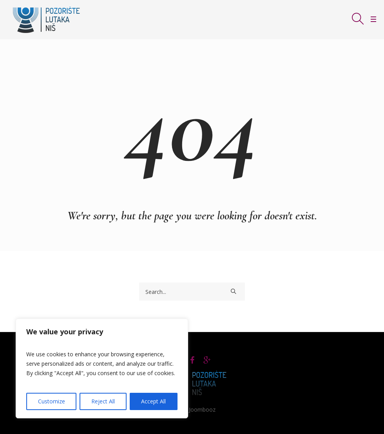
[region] (102, 368)
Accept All (153, 401)
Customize (51, 401)
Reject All (103, 401)
